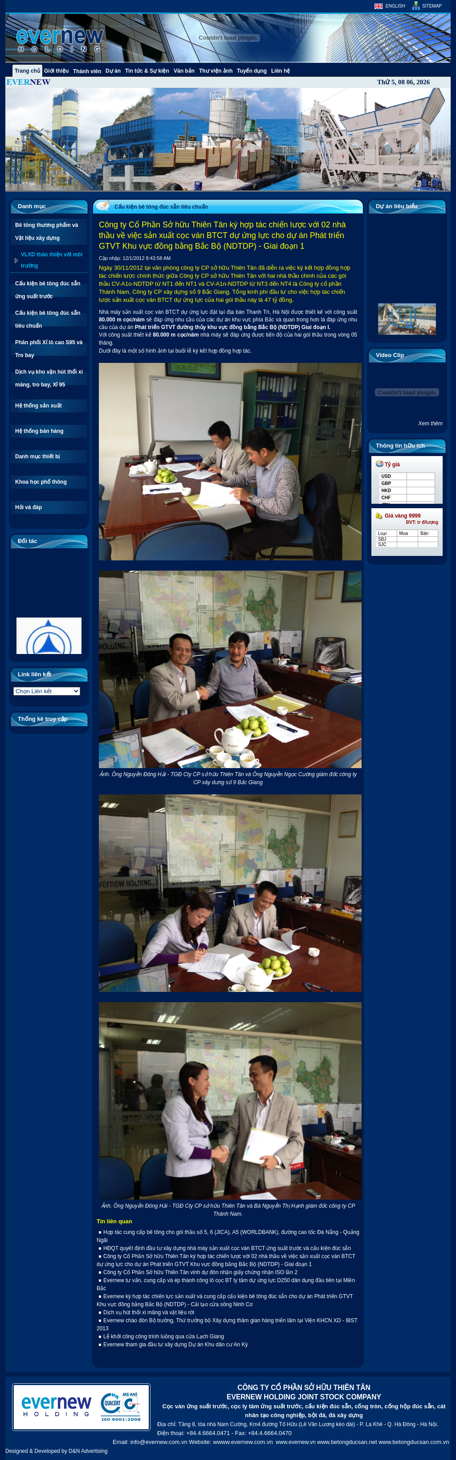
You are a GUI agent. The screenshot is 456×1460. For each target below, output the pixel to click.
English (395, 6)
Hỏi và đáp (28, 507)
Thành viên (87, 71)
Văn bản (184, 71)
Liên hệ (280, 71)
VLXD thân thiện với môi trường (51, 260)
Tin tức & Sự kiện (147, 71)
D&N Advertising (88, 1451)
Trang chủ (27, 71)
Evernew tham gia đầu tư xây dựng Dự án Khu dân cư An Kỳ (175, 1344)
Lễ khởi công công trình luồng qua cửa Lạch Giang (163, 1336)
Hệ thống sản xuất (38, 406)
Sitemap (432, 6)
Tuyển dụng (252, 71)
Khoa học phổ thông (41, 482)
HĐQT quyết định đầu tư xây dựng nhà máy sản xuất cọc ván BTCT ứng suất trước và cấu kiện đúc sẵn (227, 1248)
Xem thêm (430, 423)
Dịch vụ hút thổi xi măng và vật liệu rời (148, 1312)
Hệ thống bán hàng (39, 431)
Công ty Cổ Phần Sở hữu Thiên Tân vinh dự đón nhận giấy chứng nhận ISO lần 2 (200, 1272)
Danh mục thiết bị (37, 456)
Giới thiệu (56, 71)
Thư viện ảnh (215, 71)
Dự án (113, 71)
